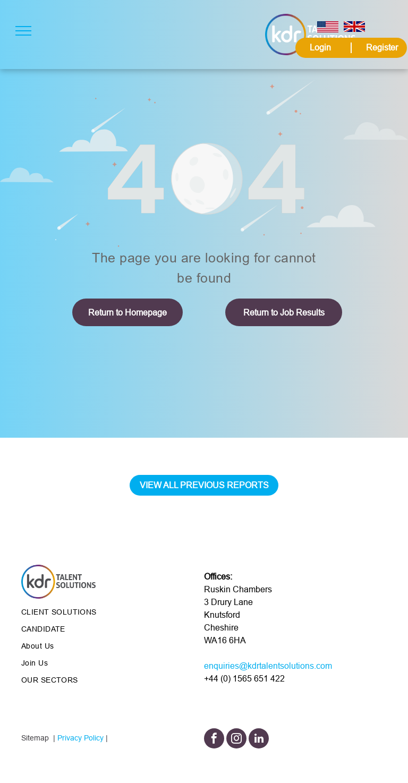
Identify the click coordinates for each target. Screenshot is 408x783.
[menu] (23, 31)
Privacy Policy (80, 738)
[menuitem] (98, 611)
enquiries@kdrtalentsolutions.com (268, 665)
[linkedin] (259, 739)
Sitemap (35, 738)
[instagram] (236, 739)
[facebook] (214, 739)
